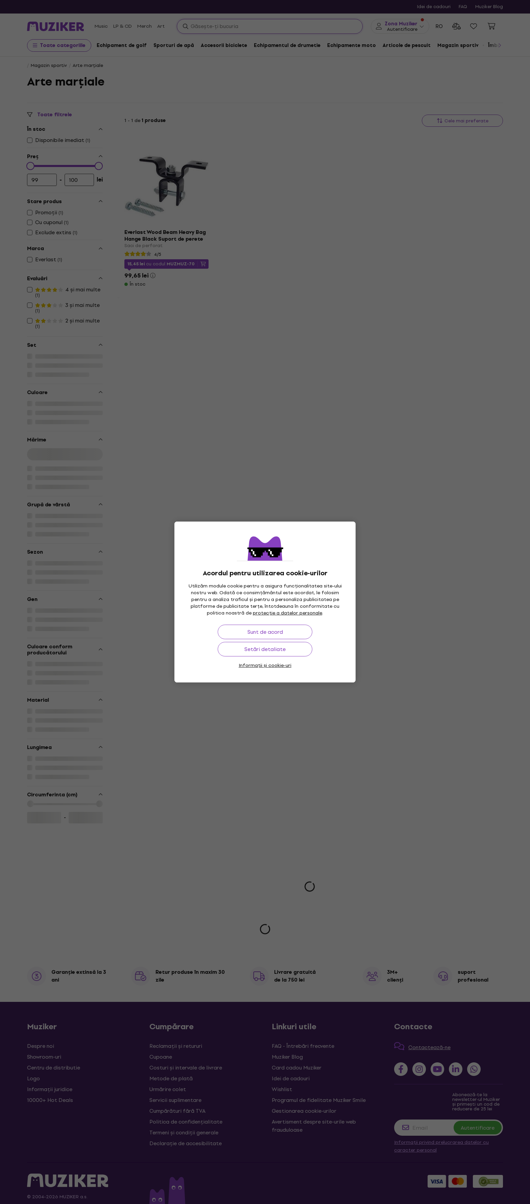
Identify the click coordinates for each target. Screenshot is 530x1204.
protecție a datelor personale (287, 613)
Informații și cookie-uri (265, 665)
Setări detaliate (265, 649)
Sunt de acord (265, 632)
